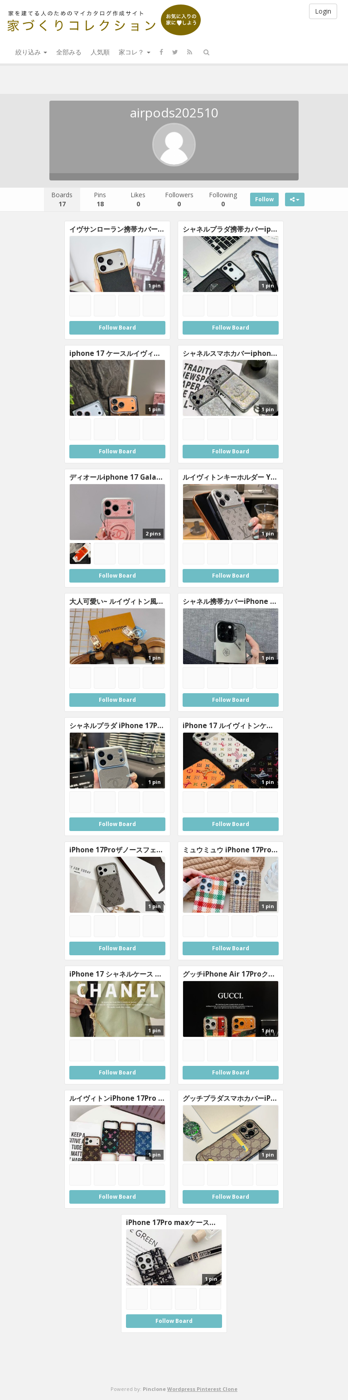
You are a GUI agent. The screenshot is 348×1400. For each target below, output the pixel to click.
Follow (264, 199)
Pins (100, 199)
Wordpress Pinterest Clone (202, 1388)
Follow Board (117, 327)
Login (323, 11)
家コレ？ (134, 52)
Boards (61, 199)
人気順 (100, 52)
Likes (137, 199)
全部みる (69, 52)
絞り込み (31, 52)
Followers (179, 199)
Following (223, 199)
